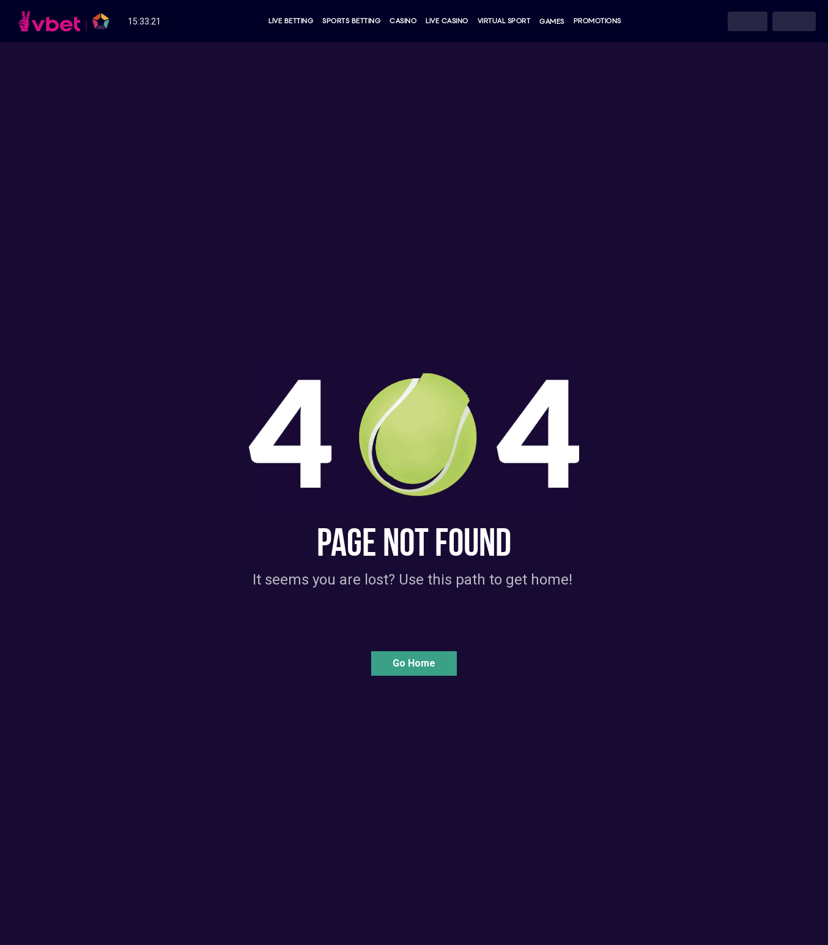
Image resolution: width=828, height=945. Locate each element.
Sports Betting (351, 21)
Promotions (597, 21)
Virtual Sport (504, 21)
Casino (403, 21)
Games (551, 21)
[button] (414, 663)
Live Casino (447, 21)
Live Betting (290, 21)
